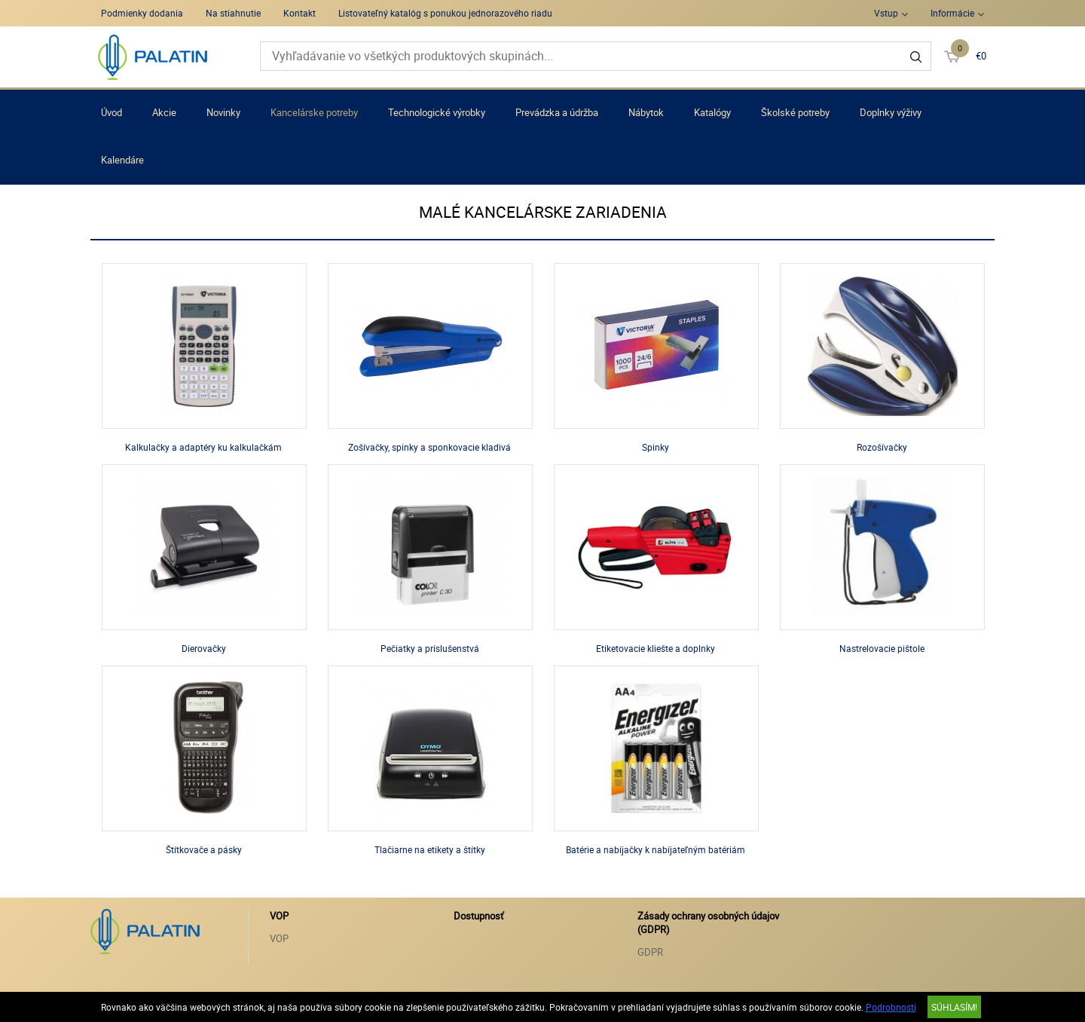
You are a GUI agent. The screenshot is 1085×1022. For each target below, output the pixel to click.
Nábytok (646, 112)
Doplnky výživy (890, 112)
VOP (279, 938)
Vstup (886, 13)
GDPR (650, 952)
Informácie (952, 13)
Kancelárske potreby (314, 112)
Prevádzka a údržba (556, 112)
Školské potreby (795, 112)
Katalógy (712, 112)
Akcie (164, 112)
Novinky (223, 112)
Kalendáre (122, 160)
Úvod (111, 112)
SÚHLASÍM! (954, 1007)
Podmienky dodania (142, 13)
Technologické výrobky (436, 112)
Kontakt (299, 13)
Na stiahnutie (233, 13)
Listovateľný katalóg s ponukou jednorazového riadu (445, 13)
